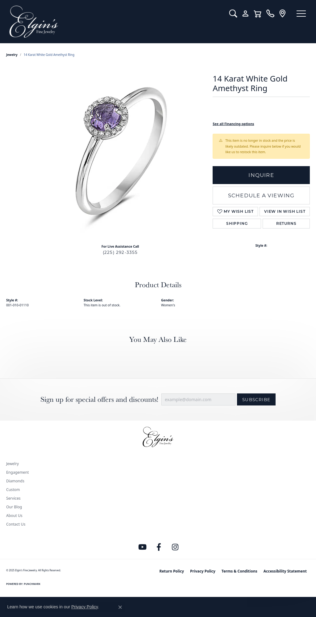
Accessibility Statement (285, 571)
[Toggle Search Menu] (232, 13)
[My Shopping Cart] (256, 13)
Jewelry (12, 463)
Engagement (17, 472)
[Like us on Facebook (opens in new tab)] (159, 547)
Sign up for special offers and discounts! (99, 399)
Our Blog (14, 507)
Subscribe (256, 399)
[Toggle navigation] (300, 14)
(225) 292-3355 (120, 252)
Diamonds (15, 481)
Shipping (236, 223)
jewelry (12, 54)
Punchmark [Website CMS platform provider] (32, 584)
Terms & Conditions (239, 571)
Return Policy (172, 571)
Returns (286, 223)
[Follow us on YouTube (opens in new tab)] (142, 547)
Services (13, 498)
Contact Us (15, 524)
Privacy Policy (202, 571)
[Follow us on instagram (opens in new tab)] (175, 547)
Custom (13, 489)
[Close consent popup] (120, 607)
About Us (14, 515)
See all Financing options (233, 123)
